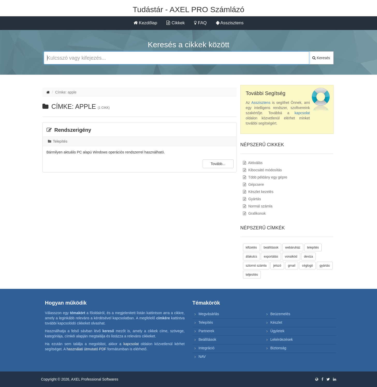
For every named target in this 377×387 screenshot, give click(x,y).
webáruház (292, 247)
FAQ (200, 22)
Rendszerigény (69, 130)
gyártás (325, 265)
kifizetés (251, 247)
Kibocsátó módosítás (262, 170)
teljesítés (252, 274)
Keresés (321, 58)
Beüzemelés (280, 314)
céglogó (307, 265)
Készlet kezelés (258, 192)
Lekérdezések (281, 339)
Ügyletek (277, 331)
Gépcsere (253, 184)
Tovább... (218, 164)
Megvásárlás (208, 314)
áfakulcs (251, 256)
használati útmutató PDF (86, 349)
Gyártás (252, 199)
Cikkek (175, 22)
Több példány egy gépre (265, 177)
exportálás (271, 256)
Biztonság (278, 348)
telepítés (313, 247)
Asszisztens (230, 22)
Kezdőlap (145, 22)
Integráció (206, 348)
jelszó (277, 265)
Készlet (276, 322)
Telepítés (58, 141)
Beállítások (207, 339)
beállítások (271, 247)
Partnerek (206, 331)
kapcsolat (302, 113)
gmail (291, 265)
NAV (202, 356)
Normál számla (257, 206)
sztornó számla (256, 265)
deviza (308, 256)
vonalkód (291, 256)
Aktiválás (253, 163)
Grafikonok (254, 213)
